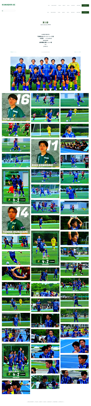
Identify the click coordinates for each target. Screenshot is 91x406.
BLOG (68, 5)
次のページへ (77, 46)
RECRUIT (73, 5)
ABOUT (63, 5)
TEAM (59, 5)
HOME (42, 18)
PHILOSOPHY (53, 5)
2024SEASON (45, 18)
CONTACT (85, 5)
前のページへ (14, 46)
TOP (48, 5)
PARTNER (78, 5)
